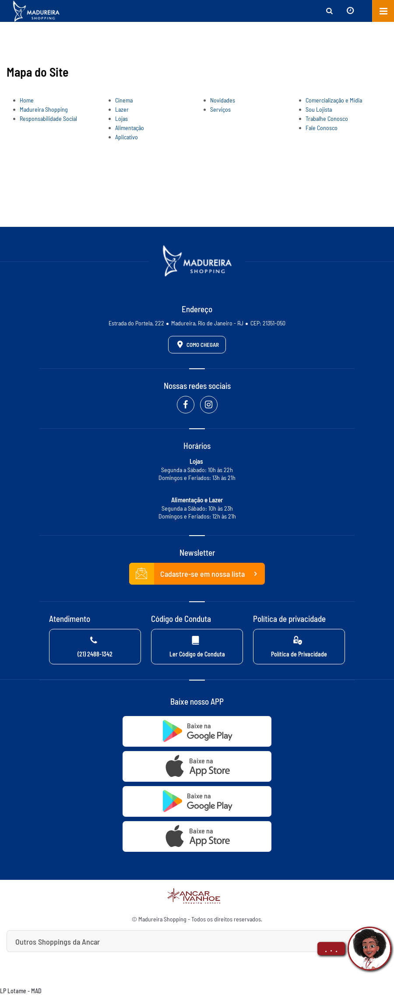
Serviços (220, 109)
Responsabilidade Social (48, 118)
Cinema (124, 100)
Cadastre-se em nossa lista (197, 574)
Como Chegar (196, 344)
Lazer (122, 109)
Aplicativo (126, 137)
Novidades (222, 100)
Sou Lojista (319, 109)
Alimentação (129, 127)
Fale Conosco (322, 127)
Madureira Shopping (44, 109)
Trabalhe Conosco (327, 118)
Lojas (121, 118)
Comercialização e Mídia (334, 100)
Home (27, 100)
